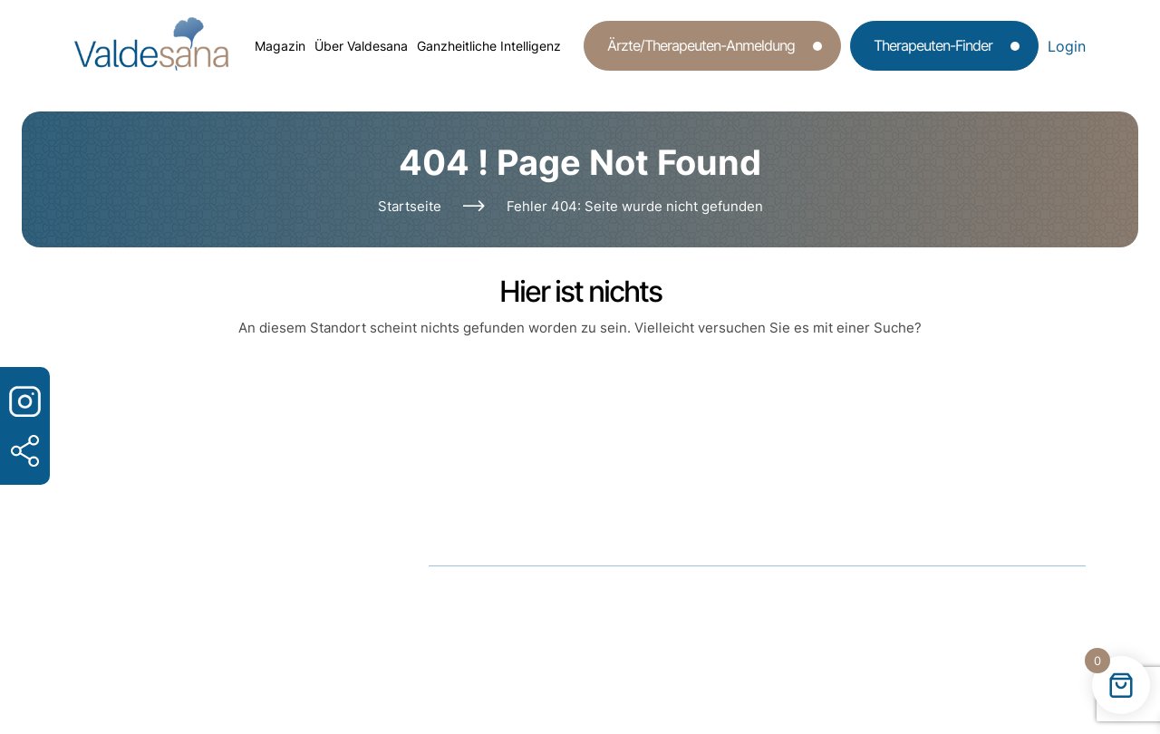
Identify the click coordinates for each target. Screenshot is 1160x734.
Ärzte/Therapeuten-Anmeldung (701, 45)
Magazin (280, 45)
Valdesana (581, 638)
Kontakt (839, 599)
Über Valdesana (361, 45)
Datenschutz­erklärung (576, 599)
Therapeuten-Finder (933, 45)
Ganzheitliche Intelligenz (489, 45)
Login (1067, 46)
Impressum (732, 599)
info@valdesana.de (556, 515)
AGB (443, 599)
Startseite (409, 206)
